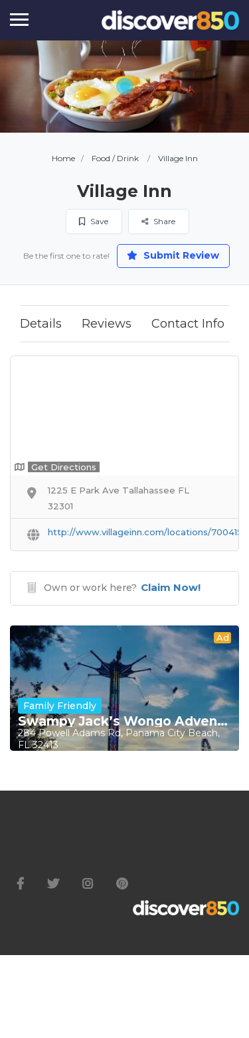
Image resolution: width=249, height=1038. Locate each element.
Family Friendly (59, 706)
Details (41, 323)
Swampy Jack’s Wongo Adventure (124, 721)
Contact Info (187, 323)
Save (93, 221)
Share (158, 221)
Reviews (106, 323)
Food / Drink (115, 158)
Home (63, 158)
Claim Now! (171, 587)
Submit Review (173, 255)
